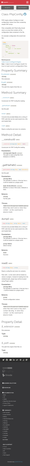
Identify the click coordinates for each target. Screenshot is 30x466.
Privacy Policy (6, 403)
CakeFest (5, 427)
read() (3, 125)
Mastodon (5, 439)
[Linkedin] (13, 360)
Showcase (6, 387)
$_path (4, 82)
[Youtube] (10, 360)
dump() (4, 113)
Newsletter (5, 429)
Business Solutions (9, 383)
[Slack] (20, 360)
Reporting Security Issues (9, 401)
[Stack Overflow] (23, 360)
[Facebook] (6, 360)
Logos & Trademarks (7, 405)
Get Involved (6, 412)
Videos (4, 399)
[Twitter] (3, 360)
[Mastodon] (26, 360)
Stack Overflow (6, 448)
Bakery (4, 416)
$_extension (6, 74)
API (3, 397)
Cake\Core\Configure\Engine (11, 62)
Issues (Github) (6, 414)
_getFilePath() (6, 105)
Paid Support (6, 455)
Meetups (5, 422)
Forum (4, 446)
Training (4, 420)
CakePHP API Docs (19, 461)
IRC (3, 450)
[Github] (17, 360)
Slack (4, 453)
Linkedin (5, 431)
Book (4, 395)
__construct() (5, 97)
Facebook (5, 435)
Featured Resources (7, 418)
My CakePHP (6, 425)
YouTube (5, 433)
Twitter (4, 437)
